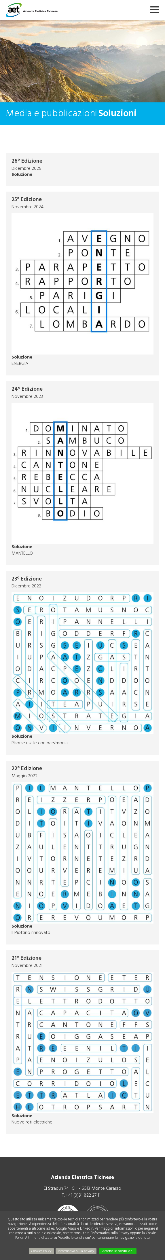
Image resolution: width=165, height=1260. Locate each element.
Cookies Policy (41, 1251)
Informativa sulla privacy (76, 1251)
